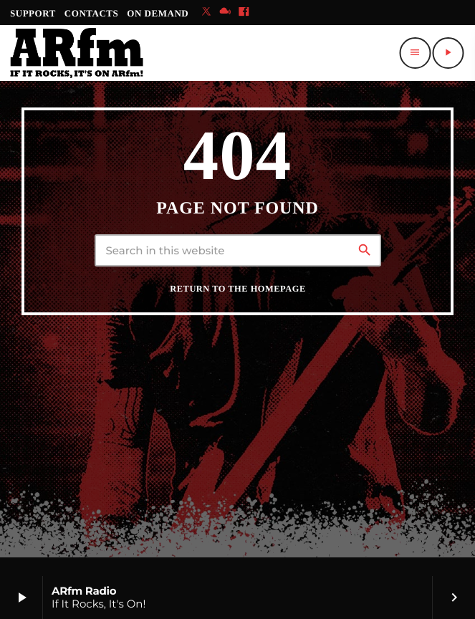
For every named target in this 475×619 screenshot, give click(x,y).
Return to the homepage (237, 289)
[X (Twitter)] (206, 12)
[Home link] (76, 53)
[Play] (448, 53)
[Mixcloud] (225, 12)
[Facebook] (243, 12)
